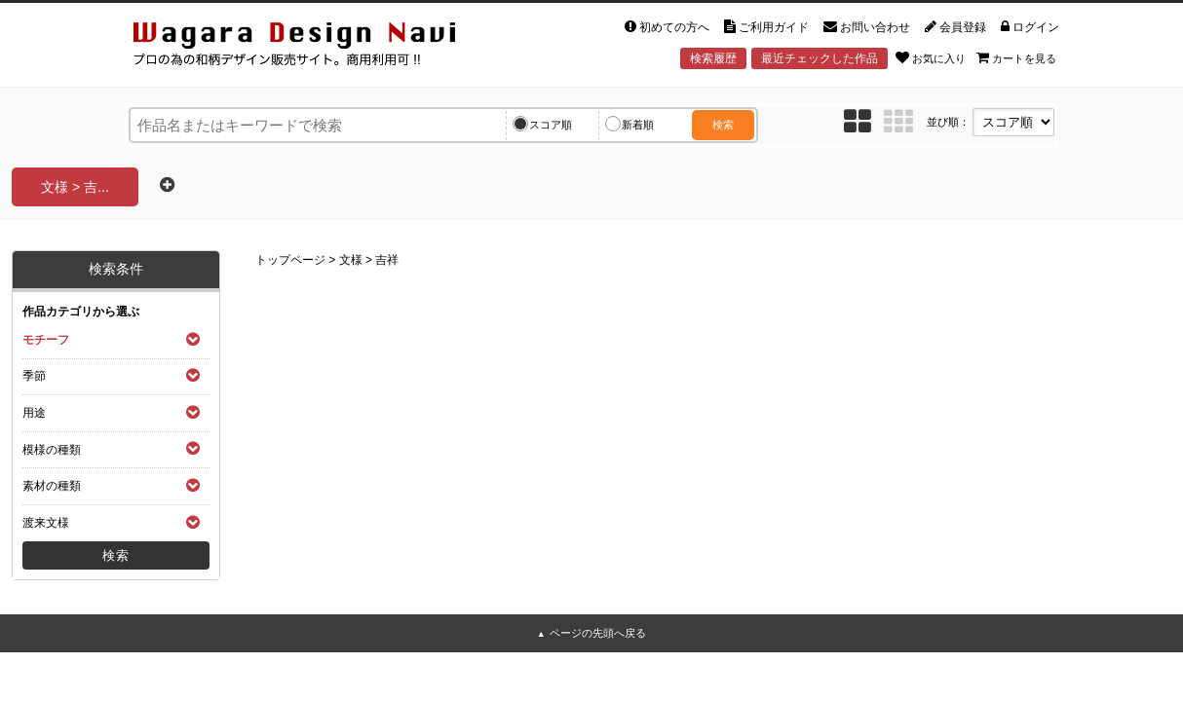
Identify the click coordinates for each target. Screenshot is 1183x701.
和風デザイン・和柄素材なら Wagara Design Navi (311, 47)
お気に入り (931, 57)
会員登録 (955, 27)
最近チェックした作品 (819, 58)
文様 (351, 260)
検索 (723, 124)
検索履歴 (713, 58)
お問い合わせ (866, 27)
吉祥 (387, 260)
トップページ (290, 260)
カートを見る (1016, 57)
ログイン (1030, 27)
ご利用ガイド (766, 27)
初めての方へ (667, 27)
